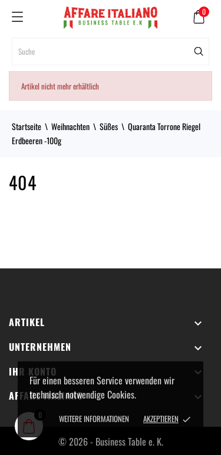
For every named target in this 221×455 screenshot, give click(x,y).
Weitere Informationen (94, 418)
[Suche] (110, 51)
